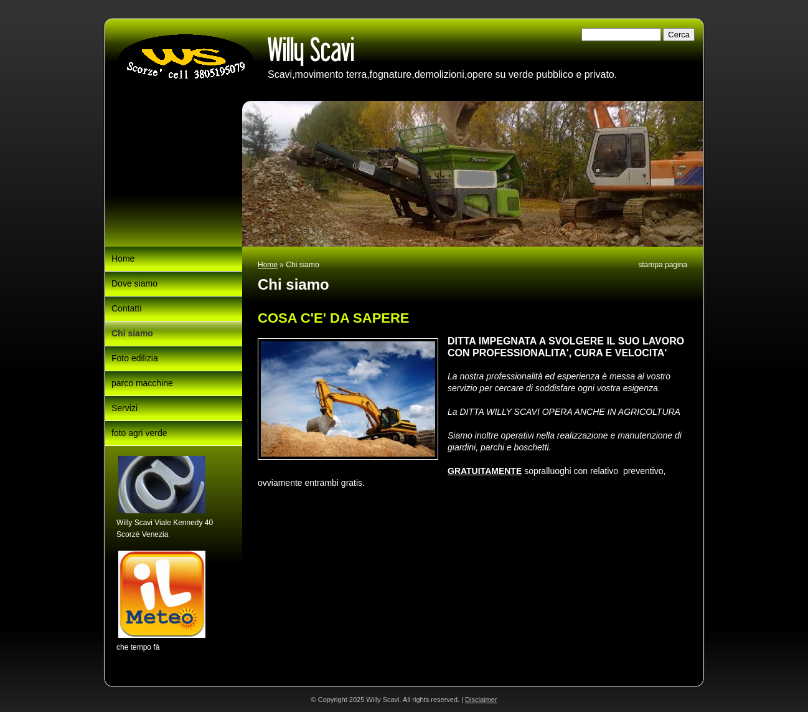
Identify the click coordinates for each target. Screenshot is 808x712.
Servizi (124, 408)
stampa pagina (662, 264)
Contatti (126, 308)
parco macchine (142, 383)
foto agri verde (139, 433)
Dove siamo (134, 283)
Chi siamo (132, 333)
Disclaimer (481, 699)
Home (268, 264)
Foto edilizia (134, 358)
